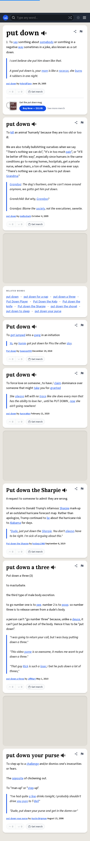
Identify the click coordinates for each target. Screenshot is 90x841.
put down (11, 83)
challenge (32, 764)
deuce (76, 619)
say (15, 42)
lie (48, 518)
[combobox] (42, 17)
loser (43, 666)
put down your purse (48, 311)
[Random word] (70, 18)
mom (45, 71)
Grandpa (15, 184)
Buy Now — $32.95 (33, 108)
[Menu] (84, 17)
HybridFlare (26, 83)
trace (42, 396)
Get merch (35, 92)
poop (65, 605)
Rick (25, 666)
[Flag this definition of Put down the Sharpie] (82, 488)
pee (39, 605)
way (20, 47)
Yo (11, 343)
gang (37, 335)
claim (57, 383)
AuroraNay (25, 413)
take (36, 388)
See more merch (56, 108)
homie (22, 343)
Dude (14, 531)
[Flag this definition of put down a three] (82, 566)
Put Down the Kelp (45, 301)
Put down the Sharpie (32, 306)
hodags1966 (38, 543)
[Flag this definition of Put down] (82, 325)
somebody (46, 42)
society (40, 208)
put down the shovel (64, 306)
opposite (17, 778)
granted (55, 388)
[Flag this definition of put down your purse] (82, 754)
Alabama (15, 523)
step (31, 788)
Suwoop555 (26, 351)
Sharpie (64, 508)
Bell (36, 801)
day (69, 343)
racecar (64, 71)
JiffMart (32, 679)
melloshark (25, 216)
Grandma (12, 176)
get (12, 335)
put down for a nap (36, 297)
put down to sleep (18, 311)
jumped (20, 335)
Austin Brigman (39, 818)
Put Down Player (17, 301)
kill (12, 132)
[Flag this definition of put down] (81, 31)
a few (32, 796)
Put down (11, 351)
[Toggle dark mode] (78, 17)
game (28, 652)
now (72, 401)
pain (68, 152)
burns (78, 71)
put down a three (64, 297)
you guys (22, 801)
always (19, 396)
